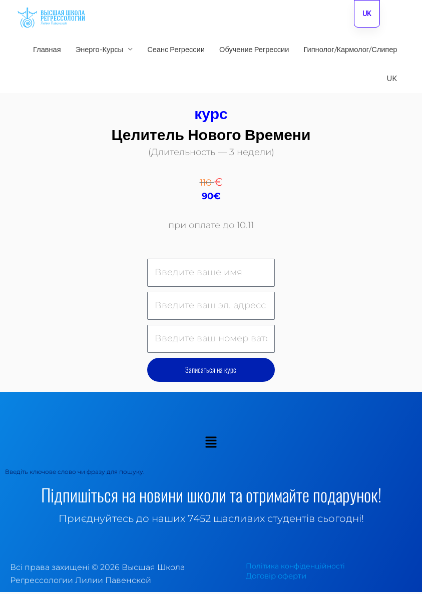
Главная (47, 51)
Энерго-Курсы (99, 51)
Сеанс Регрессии (176, 51)
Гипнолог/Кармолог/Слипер (350, 51)
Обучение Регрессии (254, 51)
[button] (211, 445)
